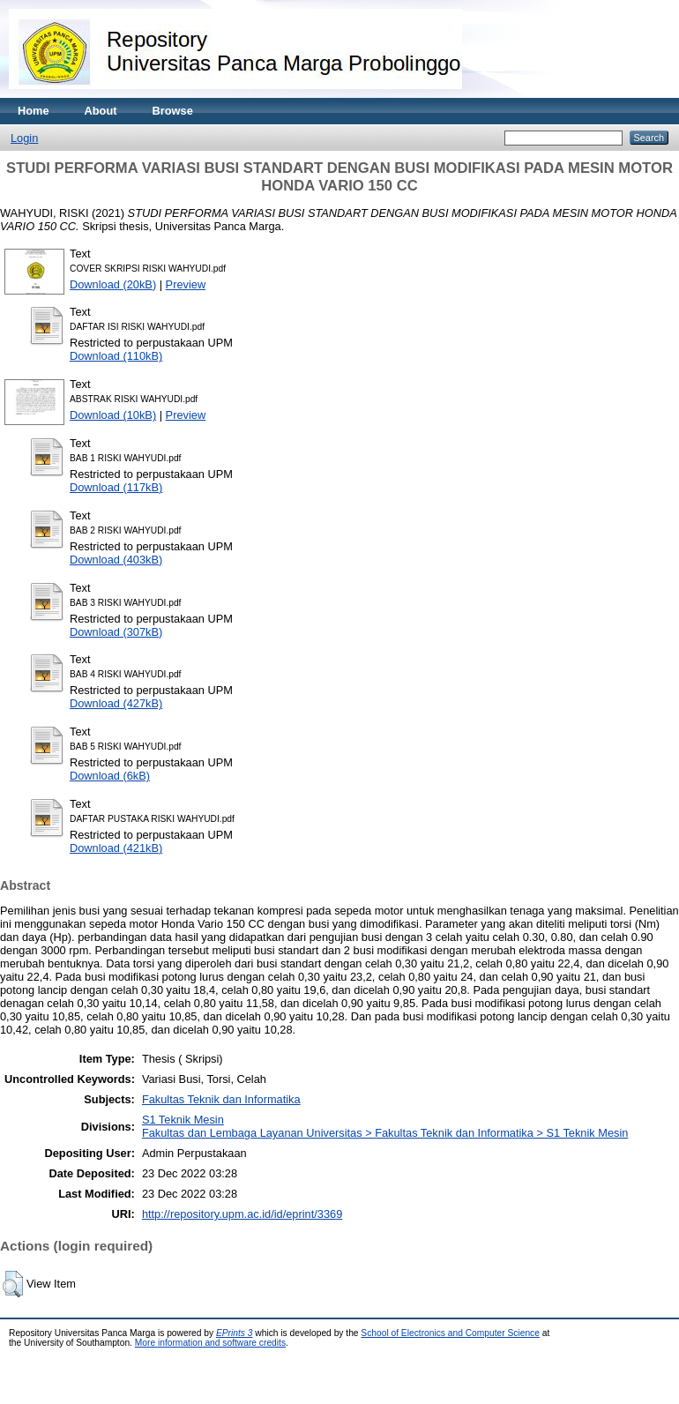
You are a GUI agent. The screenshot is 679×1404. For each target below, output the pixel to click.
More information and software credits (210, 1343)
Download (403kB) (116, 559)
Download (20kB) (113, 284)
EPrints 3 (234, 1333)
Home (33, 110)
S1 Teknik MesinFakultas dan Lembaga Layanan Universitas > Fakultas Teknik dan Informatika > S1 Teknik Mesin (385, 1126)
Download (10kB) (113, 415)
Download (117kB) (116, 487)
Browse (173, 110)
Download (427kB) (116, 703)
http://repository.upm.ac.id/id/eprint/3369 (242, 1214)
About (101, 110)
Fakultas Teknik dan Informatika (221, 1099)
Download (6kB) (110, 775)
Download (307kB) (116, 632)
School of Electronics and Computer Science (450, 1333)
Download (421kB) (116, 848)
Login (24, 138)
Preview (186, 284)
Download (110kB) (116, 355)
